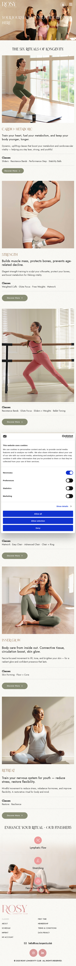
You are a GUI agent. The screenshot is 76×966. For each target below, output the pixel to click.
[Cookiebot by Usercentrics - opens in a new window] (62, 436)
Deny (38, 528)
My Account (7, 937)
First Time (42, 919)
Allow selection (38, 521)
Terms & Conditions (47, 928)
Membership (43, 923)
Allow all (38, 514)
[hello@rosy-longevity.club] (25, 943)
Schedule (6, 928)
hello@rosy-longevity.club (40, 943)
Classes (5, 919)
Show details (62, 506)
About (5, 923)
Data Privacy (44, 932)
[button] (70, 4)
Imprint (5, 932)
